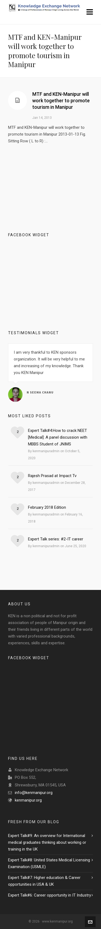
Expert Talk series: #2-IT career (55, 539)
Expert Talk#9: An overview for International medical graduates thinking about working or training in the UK (47, 842)
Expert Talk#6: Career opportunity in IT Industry (49, 895)
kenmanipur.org (28, 800)
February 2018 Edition (47, 507)
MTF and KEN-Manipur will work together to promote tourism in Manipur (61, 100)
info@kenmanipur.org (34, 792)
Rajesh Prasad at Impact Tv (52, 475)
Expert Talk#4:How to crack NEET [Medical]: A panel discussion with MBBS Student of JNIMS (57, 437)
